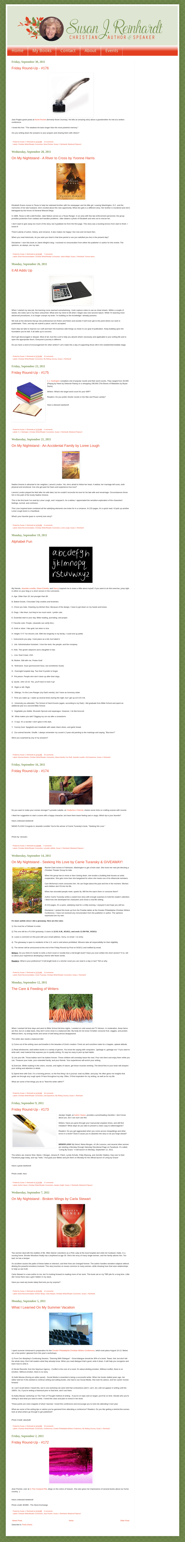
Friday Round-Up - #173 (30, 1109)
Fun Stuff (69, 757)
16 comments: (49, 356)
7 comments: (48, 254)
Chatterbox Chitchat (74, 810)
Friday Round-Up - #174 (30, 771)
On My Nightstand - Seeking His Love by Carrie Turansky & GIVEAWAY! (67, 862)
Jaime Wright (65, 256)
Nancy (56, 588)
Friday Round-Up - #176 (30, 68)
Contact (68, 50)
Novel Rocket (40, 120)
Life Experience (90, 757)
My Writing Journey (50, 359)
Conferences (48, 1428)
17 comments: (49, 1182)
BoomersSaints (23, 757)
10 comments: (49, 142)
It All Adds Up (22, 270)
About (90, 50)
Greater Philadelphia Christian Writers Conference (73, 1350)
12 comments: (49, 1291)
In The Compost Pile (38, 1489)
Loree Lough (65, 528)
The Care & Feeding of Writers (35, 989)
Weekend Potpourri (74, 144)
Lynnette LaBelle (49, 848)
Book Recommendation (26, 256)
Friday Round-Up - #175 (30, 372)
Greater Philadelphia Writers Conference (67, 1428)
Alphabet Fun (22, 541)
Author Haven (80, 1115)
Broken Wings (40, 1294)
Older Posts (124, 1521)
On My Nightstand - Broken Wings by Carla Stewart (51, 1199)
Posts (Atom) (27, 1525)
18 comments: (49, 1093)
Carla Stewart (50, 1294)
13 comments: (49, 972)
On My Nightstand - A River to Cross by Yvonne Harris (53, 158)
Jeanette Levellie (28, 588)
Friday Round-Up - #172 (30, 1442)
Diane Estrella (43, 588)
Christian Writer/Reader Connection (30, 144)
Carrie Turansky (40, 975)
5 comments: (48, 429)
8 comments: (48, 525)
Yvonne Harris (90, 256)
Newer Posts (17, 1521)
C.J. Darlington (53, 381)
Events (111, 50)
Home (17, 50)
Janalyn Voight (59, 1185)
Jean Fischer (48, 1513)
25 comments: (49, 755)
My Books (41, 50)
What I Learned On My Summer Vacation (43, 1307)
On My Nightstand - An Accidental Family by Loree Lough (55, 446)
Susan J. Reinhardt (60, 144)
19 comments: (49, 1426)
